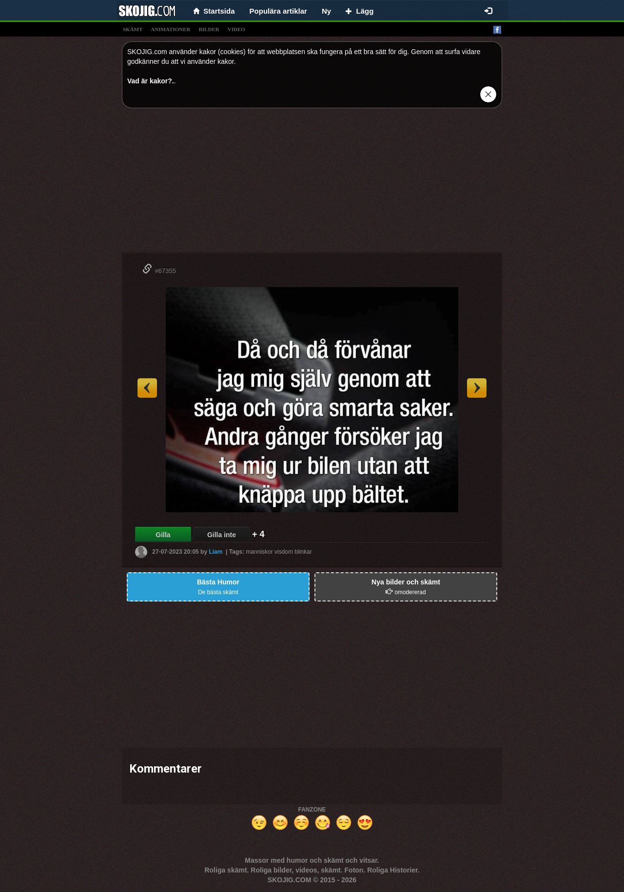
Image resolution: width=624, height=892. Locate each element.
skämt (132, 29)
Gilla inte (221, 535)
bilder (209, 29)
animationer (170, 29)
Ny (326, 11)
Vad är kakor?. (150, 81)
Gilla (163, 535)
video (236, 29)
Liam (215, 551)
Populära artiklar (278, 11)
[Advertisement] (312, 184)
